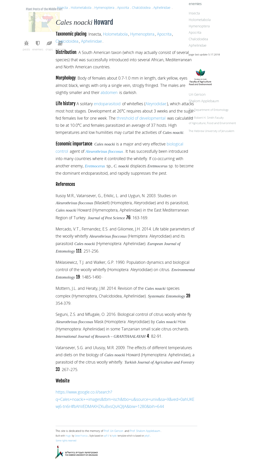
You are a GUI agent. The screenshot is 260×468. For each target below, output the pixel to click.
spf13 (106, 435)
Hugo (68, 435)
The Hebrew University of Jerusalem (228, 146)
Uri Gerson (214, 103)
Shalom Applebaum (221, 110)
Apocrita (123, 7)
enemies (212, 10)
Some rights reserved (66, 440)
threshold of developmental (141, 118)
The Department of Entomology (226, 119)
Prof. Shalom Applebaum (145, 431)
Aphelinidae (161, 7)
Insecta (62, 7)
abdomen (109, 92)
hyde (114, 435)
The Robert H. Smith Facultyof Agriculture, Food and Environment (223, 132)
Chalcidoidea (141, 7)
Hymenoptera (104, 7)
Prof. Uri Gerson (113, 431)
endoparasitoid (107, 103)
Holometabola (81, 7)
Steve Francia (81, 435)
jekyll (147, 435)
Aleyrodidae (155, 103)
